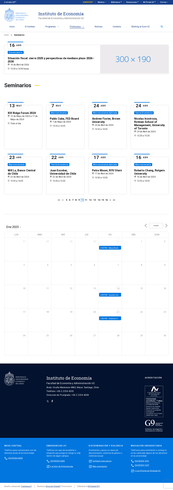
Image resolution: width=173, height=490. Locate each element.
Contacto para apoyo (102, 461)
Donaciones (131, 2)
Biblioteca (115, 2)
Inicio (12, 27)
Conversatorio (16, 52)
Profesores (77, 27)
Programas (52, 27)
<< (59, 200)
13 (94, 200)
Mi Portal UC (148, 2)
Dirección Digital (52, 486)
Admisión (87, 2)
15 (103, 200)
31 (118, 241)
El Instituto (30, 27)
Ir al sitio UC (9, 2)
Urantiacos (25, 486)
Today (156, 226)
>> (114, 200)
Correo (164, 2)
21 (118, 312)
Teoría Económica (144, 113)
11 (86, 200)
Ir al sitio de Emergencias (61, 466)
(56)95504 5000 (57, 461)
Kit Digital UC (93, 486)
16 (106, 200)
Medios (102, 2)
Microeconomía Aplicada (105, 113)
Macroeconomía (59, 113)
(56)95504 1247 (142, 465)
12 (90, 200)
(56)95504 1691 (142, 461)
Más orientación (99, 466)
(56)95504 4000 (15, 458)
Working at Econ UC (140, 27)
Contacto (117, 27)
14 (99, 200)
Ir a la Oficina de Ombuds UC (148, 471)
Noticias (98, 27)
